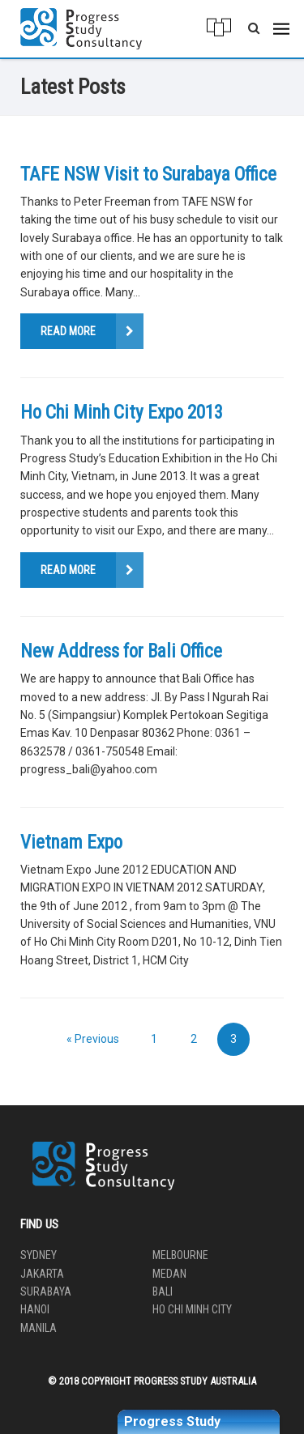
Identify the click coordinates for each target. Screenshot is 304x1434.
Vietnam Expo (71, 842)
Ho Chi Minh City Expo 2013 (121, 412)
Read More (92, 331)
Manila (38, 1327)
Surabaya (45, 1291)
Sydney (38, 1255)
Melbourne (180, 1255)
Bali (162, 1291)
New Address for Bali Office (121, 651)
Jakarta (42, 1273)
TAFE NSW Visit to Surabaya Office (148, 174)
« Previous (92, 1038)
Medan (169, 1273)
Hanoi (34, 1309)
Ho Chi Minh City (192, 1309)
